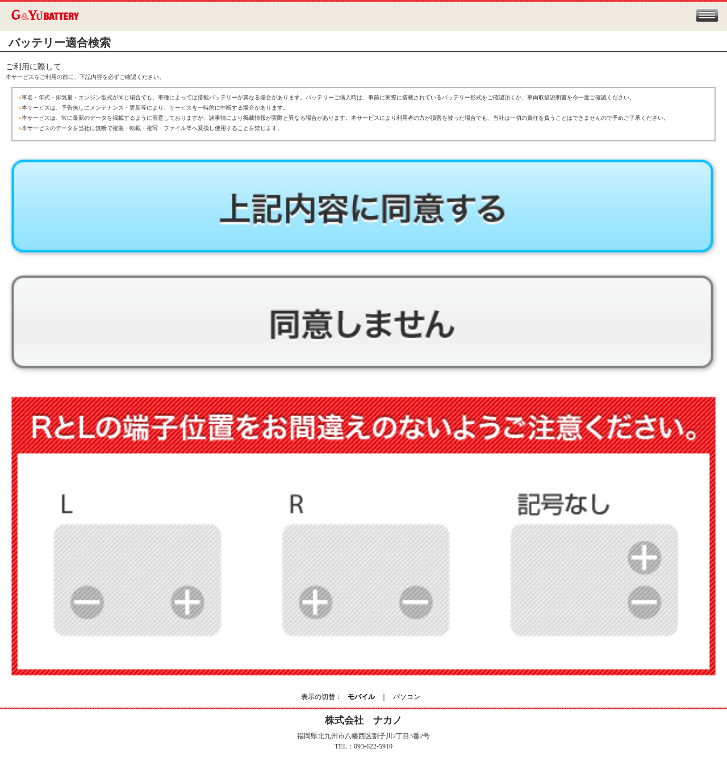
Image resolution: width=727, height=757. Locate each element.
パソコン (406, 697)
